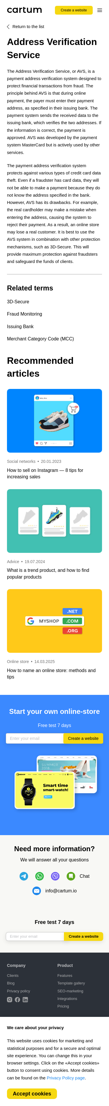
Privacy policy (18, 991)
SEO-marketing (70, 991)
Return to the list (28, 26)
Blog (11, 983)
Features (65, 975)
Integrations (67, 998)
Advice (13, 561)
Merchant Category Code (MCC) (40, 338)
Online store (18, 661)
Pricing (63, 1006)
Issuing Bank (20, 326)
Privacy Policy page (66, 1077)
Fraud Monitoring (24, 313)
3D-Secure (18, 301)
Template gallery (71, 983)
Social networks (21, 461)
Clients (13, 975)
